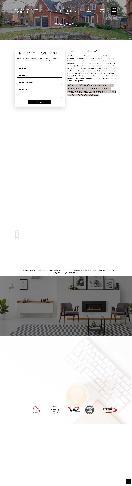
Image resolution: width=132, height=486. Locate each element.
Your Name (23, 68)
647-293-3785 (20, 9)
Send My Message (39, 102)
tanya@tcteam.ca (34, 9)
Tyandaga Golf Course (84, 78)
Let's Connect (88, 11)
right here (93, 95)
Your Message (23, 89)
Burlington (71, 58)
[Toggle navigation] (114, 11)
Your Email (23, 75)
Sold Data (102, 11)
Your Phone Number (26, 82)
